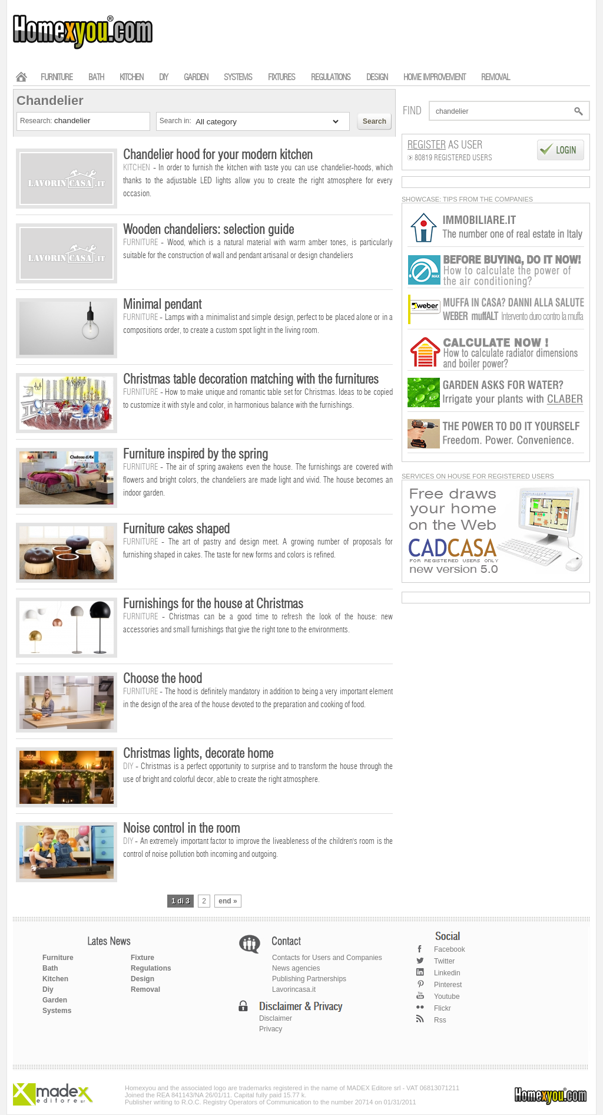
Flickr (442, 1008)
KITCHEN (131, 77)
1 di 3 (180, 901)
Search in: (176, 121)
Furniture (58, 958)
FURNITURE (56, 77)
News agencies (296, 968)
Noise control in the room (181, 828)
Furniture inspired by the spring (195, 454)
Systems (56, 1011)
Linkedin (447, 973)
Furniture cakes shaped (176, 529)
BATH (96, 77)
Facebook (449, 949)
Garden (54, 1000)
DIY (163, 77)
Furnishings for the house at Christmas (213, 604)
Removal (145, 989)
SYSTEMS (238, 77)
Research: (37, 121)
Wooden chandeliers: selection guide (208, 229)
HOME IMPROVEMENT (434, 77)
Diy (48, 989)
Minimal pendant (162, 304)
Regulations (151, 968)
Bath (50, 968)
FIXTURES (281, 77)
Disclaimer (275, 1018)
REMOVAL (495, 77)
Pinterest (448, 985)
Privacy (270, 1029)
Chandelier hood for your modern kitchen (218, 155)
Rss (440, 1020)
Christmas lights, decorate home (198, 753)
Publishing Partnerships (309, 979)
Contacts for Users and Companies (327, 958)
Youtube (447, 996)
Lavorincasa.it (294, 989)
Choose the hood (162, 678)
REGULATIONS (330, 77)
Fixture (142, 958)
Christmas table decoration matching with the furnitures (251, 379)
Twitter (444, 961)
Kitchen (55, 979)
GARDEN (196, 77)
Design (142, 979)
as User (444, 145)
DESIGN (376, 77)
